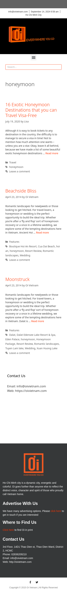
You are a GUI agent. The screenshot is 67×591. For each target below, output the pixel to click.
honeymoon (16, 167)
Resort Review (33, 251)
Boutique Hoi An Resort (23, 246)
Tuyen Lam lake (14, 348)
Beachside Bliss (20, 191)
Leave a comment (19, 171)
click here (56, 511)
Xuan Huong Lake (47, 348)
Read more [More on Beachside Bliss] (42, 232)
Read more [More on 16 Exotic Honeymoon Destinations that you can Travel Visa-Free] (51, 153)
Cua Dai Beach (46, 246)
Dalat (12, 334)
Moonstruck (17, 279)
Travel (12, 162)
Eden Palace (12, 339)
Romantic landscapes (46, 343)
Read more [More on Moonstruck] (37, 321)
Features (14, 241)
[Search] (58, 67)
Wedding (25, 255)
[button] (33, 57)
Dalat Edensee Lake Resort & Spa (36, 334)
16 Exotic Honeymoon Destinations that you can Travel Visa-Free (31, 109)
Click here (8, 529)
